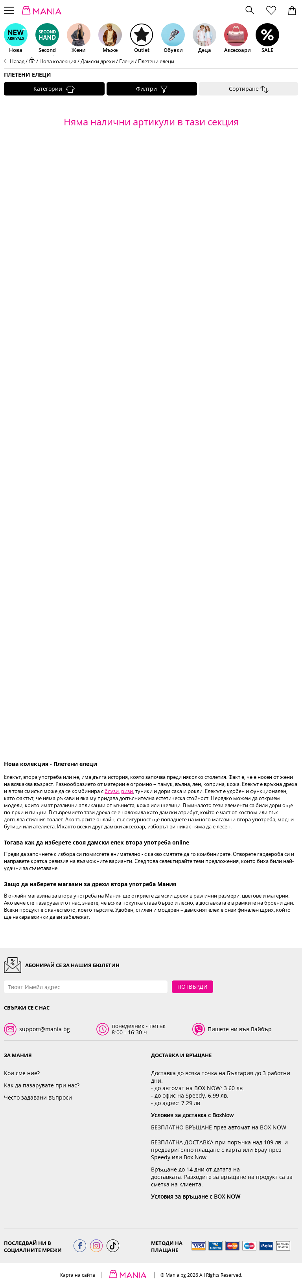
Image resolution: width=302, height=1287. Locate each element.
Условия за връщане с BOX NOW (195, 1196)
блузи (112, 791)
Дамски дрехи (98, 61)
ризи (127, 791)
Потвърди (192, 986)
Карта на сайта (77, 1275)
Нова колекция (57, 61)
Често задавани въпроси (38, 1097)
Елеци (126, 61)
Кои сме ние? (22, 1073)
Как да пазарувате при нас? (41, 1085)
